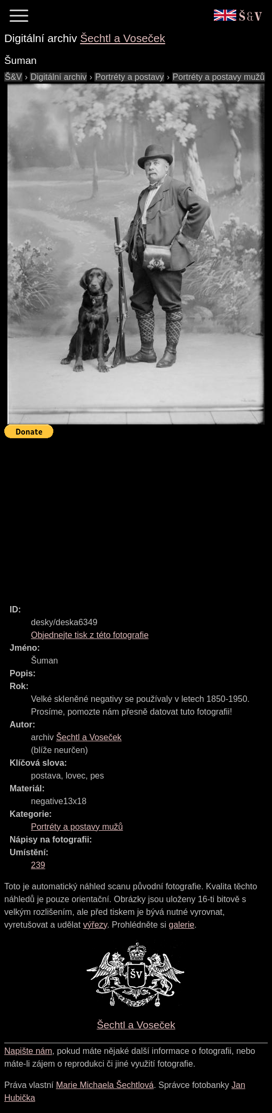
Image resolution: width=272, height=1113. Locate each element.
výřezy (95, 924)
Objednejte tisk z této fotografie (90, 635)
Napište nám (28, 1050)
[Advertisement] (138, 516)
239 (38, 865)
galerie (181, 924)
